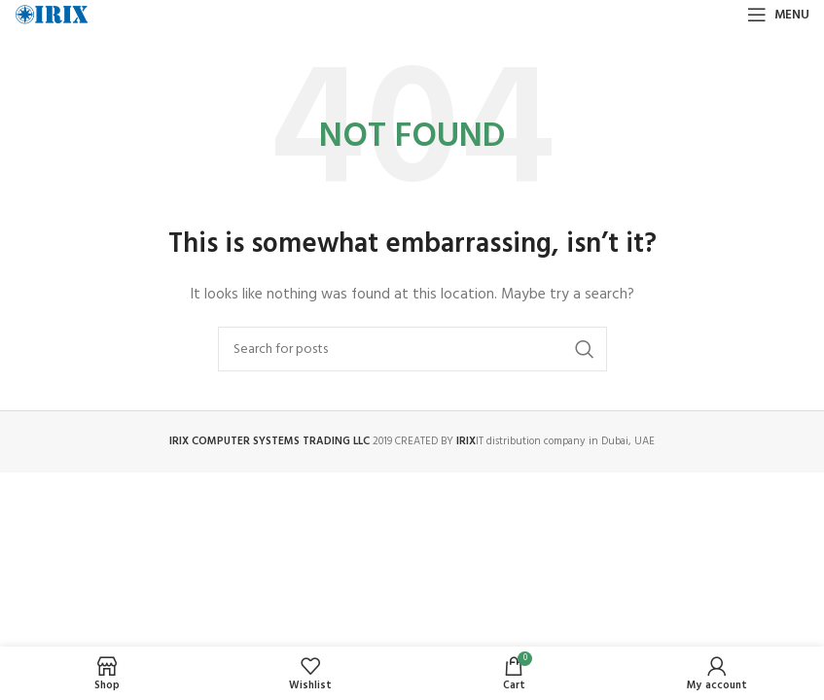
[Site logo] (52, 15)
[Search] (412, 349)
